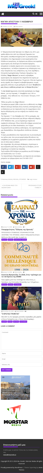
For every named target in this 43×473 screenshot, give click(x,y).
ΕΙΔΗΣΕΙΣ (10, 239)
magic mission (33, 179)
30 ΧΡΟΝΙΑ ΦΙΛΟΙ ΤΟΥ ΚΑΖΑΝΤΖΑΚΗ (9, 186)
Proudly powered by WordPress (11, 467)
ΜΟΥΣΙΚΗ (16, 321)
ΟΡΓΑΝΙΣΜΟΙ (22, 179)
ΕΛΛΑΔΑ (10, 179)
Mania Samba (18, 26)
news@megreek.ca (9, 455)
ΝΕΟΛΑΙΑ (15, 179)
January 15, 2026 (6, 227)
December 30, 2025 (7, 311)
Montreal (4, 179)
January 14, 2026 (6, 272)
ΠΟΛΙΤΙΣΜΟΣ (23, 321)
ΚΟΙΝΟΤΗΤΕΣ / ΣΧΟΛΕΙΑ (20, 239)
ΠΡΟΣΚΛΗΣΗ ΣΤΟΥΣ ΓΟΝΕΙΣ (34, 186)
